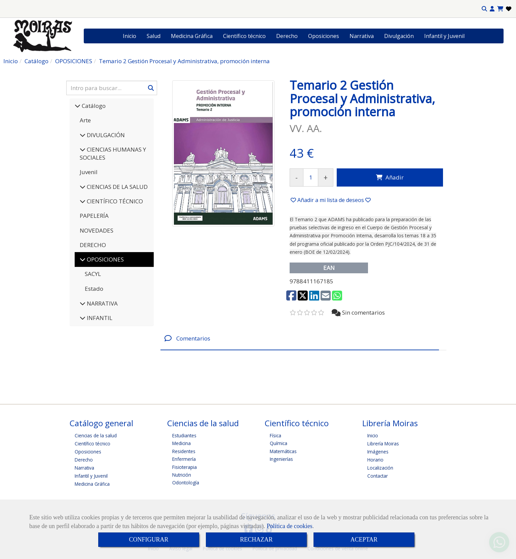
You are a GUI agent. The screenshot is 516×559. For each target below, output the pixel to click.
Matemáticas (283, 451)
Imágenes (378, 451)
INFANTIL (98, 318)
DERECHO (93, 245)
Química (278, 443)
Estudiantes (184, 435)
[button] (492, 9)
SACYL (93, 274)
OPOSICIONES (104, 259)
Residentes (183, 451)
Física (275, 435)
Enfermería (184, 459)
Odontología (185, 482)
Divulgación (399, 36)
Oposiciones (323, 36)
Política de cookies (289, 526)
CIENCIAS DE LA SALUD (116, 187)
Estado (94, 288)
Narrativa (361, 36)
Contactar (377, 476)
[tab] (299, 338)
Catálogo (93, 106)
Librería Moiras (383, 443)
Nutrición (181, 475)
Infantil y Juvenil (444, 36)
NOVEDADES (96, 230)
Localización (380, 468)
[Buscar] (111, 88)
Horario (375, 459)
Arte (85, 120)
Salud (153, 36)
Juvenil (89, 172)
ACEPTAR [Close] (364, 539)
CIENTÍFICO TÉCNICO (114, 201)
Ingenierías (281, 459)
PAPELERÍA (94, 215)
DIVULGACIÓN (105, 135)
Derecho (287, 36)
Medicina (181, 443)
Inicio (129, 36)
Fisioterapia (184, 467)
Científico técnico (244, 36)
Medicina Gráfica (192, 36)
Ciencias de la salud (96, 435)
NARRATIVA (101, 303)
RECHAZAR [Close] (256, 539)
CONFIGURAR (148, 539)
